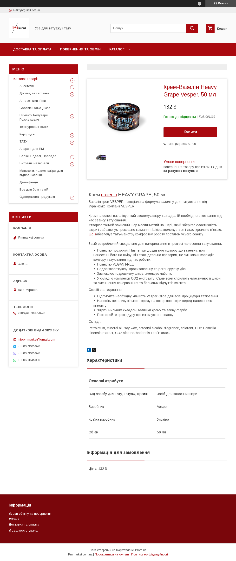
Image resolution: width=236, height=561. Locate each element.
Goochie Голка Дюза (35, 108)
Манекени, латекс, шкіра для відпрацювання (41, 173)
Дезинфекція (29, 182)
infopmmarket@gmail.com (36, 339)
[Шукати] (192, 28)
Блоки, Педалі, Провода (38, 156)
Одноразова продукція (37, 196)
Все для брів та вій (34, 189)
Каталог (116, 49)
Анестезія (27, 86)
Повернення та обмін (80, 49)
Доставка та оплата (32, 49)
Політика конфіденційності (149, 554)
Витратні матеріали (34, 163)
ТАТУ (23, 141)
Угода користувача (23, 530)
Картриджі (27, 134)
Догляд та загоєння (34, 93)
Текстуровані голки (34, 127)
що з (92, 234)
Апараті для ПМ (32, 149)
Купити (190, 132)
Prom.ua (140, 550)
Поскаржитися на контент (112, 554)
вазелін (109, 194)
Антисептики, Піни (33, 101)
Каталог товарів (26, 79)
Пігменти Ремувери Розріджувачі (34, 117)
